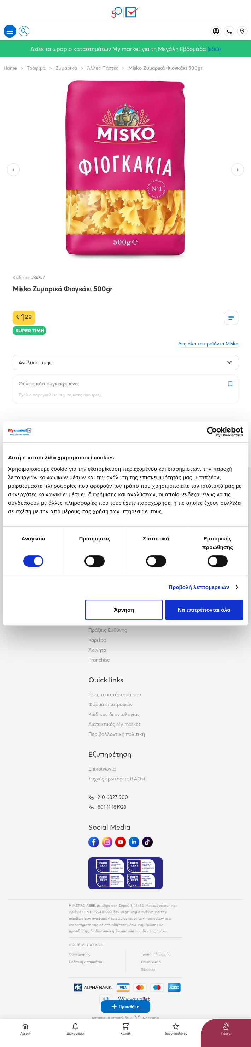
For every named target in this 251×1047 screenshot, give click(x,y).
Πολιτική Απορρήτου (86, 962)
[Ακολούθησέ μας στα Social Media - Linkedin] (134, 842)
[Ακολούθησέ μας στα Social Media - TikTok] (147, 842)
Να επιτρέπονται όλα (204, 610)
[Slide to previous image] (13, 169)
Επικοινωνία (102, 769)
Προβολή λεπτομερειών (199, 587)
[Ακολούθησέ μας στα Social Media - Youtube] (120, 842)
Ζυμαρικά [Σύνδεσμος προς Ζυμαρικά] (66, 68)
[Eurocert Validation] (125, 873)
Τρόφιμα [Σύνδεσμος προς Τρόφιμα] (36, 68)
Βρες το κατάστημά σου (114, 694)
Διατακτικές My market (114, 724)
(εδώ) (214, 48)
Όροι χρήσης (79, 954)
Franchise (99, 660)
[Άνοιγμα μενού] (10, 31)
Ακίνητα (97, 650)
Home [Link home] (10, 68)
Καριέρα (97, 640)
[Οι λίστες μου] (231, 318)
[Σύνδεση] (216, 31)
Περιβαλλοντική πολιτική (116, 734)
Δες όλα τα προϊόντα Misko (208, 344)
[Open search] (24, 31)
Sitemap (148, 969)
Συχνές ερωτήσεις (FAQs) (116, 779)
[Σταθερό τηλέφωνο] (229, 31)
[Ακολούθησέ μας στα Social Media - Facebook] (93, 842)
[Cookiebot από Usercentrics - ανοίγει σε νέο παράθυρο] (212, 432)
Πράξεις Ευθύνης (107, 630)
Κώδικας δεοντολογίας (114, 714)
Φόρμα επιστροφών (110, 704)
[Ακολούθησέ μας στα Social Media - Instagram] (107, 842)
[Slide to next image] (237, 169)
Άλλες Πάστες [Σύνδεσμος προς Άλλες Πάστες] (102, 68)
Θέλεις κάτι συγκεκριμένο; (49, 384)
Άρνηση (124, 610)
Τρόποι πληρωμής (155, 954)
